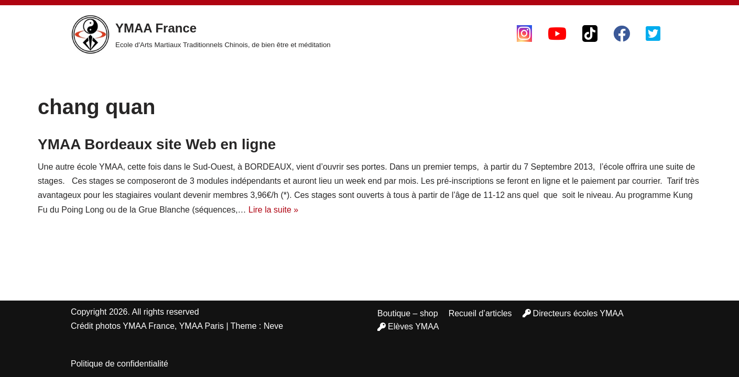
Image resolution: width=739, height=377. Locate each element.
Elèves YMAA (408, 326)
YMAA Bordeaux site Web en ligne (157, 144)
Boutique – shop (407, 313)
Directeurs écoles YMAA (573, 313)
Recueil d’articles (480, 313)
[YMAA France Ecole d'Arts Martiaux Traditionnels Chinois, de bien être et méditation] (201, 34)
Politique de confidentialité (119, 363)
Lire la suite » (273, 209)
